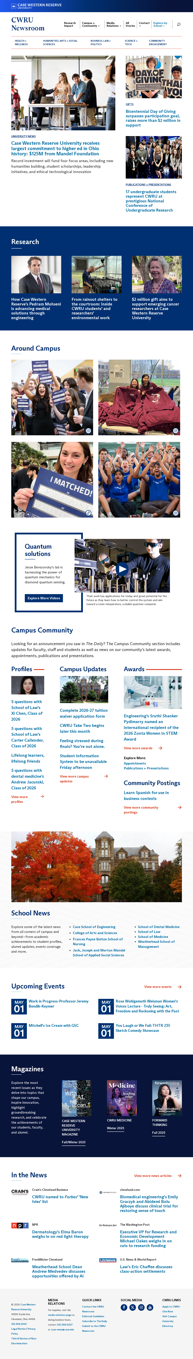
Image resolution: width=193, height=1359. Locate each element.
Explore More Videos (44, 598)
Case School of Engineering (94, 927)
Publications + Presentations (148, 184)
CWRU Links (171, 1300)
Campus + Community (91, 24)
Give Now (167, 1311)
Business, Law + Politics (101, 42)
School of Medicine (153, 937)
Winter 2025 (115, 1128)
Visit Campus (169, 1316)
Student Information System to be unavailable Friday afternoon (83, 761)
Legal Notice (18, 1328)
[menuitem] (25, 42)
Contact (144, 23)
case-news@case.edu (62, 1329)
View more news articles (153, 1176)
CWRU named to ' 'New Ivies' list (60, 1199)
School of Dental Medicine (158, 927)
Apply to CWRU (171, 1306)
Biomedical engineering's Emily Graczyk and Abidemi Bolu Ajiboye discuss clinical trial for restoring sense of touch (149, 1203)
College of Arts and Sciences (95, 933)
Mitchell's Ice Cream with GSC (54, 1025)
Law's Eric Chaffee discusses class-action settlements (146, 1269)
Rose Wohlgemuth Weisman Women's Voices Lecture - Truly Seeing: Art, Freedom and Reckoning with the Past (147, 1006)
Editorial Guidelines (93, 1316)
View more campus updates (84, 778)
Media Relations (114, 24)
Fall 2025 (158, 1133)
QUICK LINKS (91, 1300)
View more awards (143, 748)
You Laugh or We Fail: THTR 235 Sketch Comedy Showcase (143, 1028)
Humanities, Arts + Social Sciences (60, 42)
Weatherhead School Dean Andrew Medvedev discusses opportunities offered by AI (58, 1271)
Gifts (130, 104)
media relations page (59, 1314)
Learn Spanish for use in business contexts (146, 795)
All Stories (130, 24)
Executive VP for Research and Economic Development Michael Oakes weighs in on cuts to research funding (148, 1238)
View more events (163, 987)
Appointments (135, 763)
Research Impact (70, 24)
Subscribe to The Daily (94, 1321)
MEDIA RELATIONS (56, 1302)
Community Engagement (158, 42)
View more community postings (153, 810)
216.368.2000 (19, 1324)
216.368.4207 (65, 1324)
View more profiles (27, 799)
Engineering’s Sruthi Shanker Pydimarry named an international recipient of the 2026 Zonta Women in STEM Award (151, 727)
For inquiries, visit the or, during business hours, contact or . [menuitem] (61, 1319)
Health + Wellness (21, 42)
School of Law (149, 932)
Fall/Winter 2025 (73, 1142)
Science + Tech (131, 42)
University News (23, 136)
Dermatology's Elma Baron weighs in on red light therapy (60, 1234)
